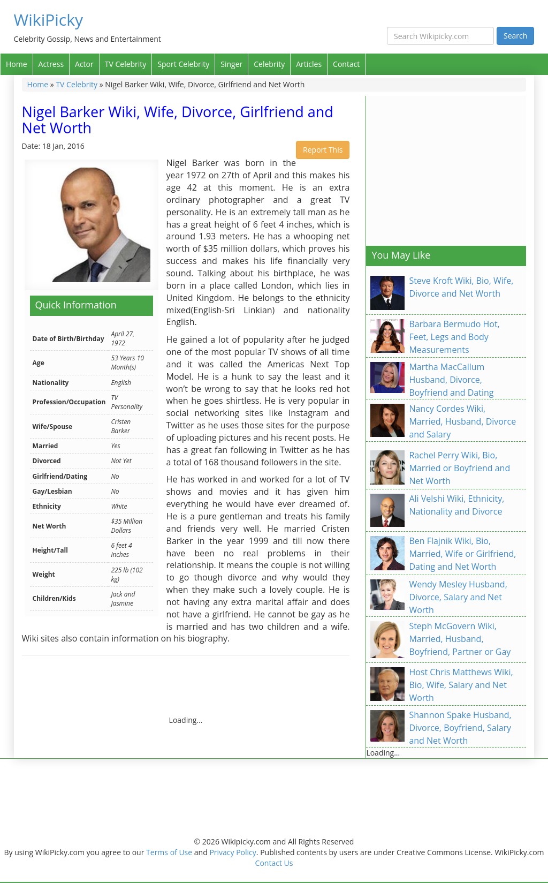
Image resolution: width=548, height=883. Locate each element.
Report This (322, 150)
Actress (51, 64)
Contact (346, 64)
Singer (231, 64)
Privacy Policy (232, 852)
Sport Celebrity (183, 64)
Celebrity (269, 64)
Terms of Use (169, 852)
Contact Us (274, 863)
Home (16, 64)
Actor (84, 64)
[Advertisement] (217, 691)
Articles (309, 64)
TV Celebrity (126, 64)
